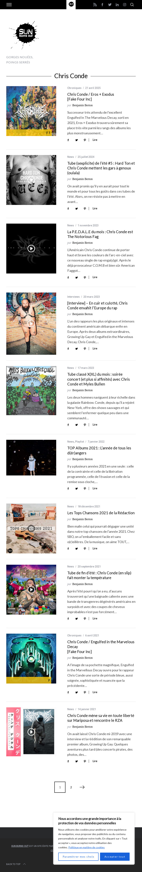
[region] (94, 838)
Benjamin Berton (82, 105)
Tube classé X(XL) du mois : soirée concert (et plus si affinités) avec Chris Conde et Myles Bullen (98, 379)
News (70, 156)
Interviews (73, 296)
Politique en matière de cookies (86, 847)
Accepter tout (114, 856)
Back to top (16, 864)
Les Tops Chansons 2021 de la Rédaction (101, 513)
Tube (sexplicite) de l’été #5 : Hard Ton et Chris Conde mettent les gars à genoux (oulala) (101, 168)
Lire (95, 139)
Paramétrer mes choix (78, 856)
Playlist (79, 441)
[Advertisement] (92, 41)
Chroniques (74, 87)
